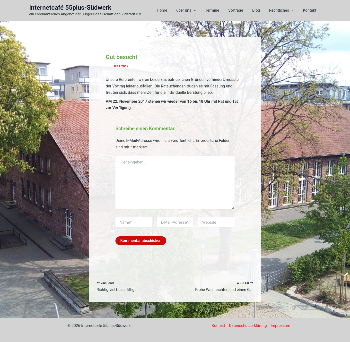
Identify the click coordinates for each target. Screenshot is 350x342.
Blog (259, 10)
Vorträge (240, 10)
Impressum (280, 325)
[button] (200, 10)
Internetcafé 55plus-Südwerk (70, 7)
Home (170, 10)
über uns (193, 10)
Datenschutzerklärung (248, 325)
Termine (218, 10)
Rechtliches (283, 10)
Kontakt (310, 10)
